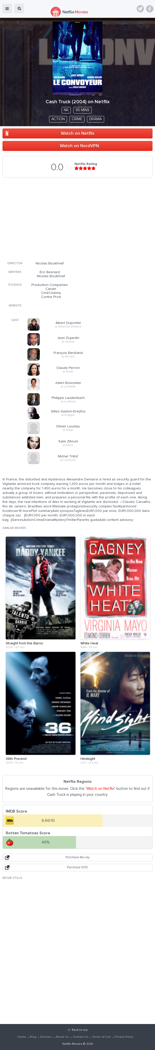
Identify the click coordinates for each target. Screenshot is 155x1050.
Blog (33, 1037)
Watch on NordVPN (79, 146)
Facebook (150, 8)
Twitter (140, 8)
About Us (62, 1037)
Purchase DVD (77, 867)
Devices (46, 1037)
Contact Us (80, 1037)
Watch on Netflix (77, 133)
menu (7, 8)
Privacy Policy (124, 1037)
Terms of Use (101, 1037)
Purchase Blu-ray (77, 857)
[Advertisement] (77, 221)
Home (21, 1037)
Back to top (79, 1030)
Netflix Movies (72, 1044)
